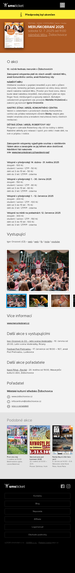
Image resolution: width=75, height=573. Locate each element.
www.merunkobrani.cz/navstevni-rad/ (30, 152)
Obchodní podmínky (37, 534)
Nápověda (37, 511)
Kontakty (37, 496)
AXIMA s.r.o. (31, 542)
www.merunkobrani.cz (18, 323)
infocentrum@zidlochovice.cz (26, 401)
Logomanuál (37, 527)
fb (42, 241)
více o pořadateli (20, 406)
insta (47, 241)
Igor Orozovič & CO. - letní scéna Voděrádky (29, 341)
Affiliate (37, 519)
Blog (37, 503)
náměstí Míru (37, 35)
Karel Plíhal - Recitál (17, 369)
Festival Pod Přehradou (19, 349)
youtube (55, 241)
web (30, 241)
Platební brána (45, 542)
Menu (69, 5)
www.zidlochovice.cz (22, 396)
